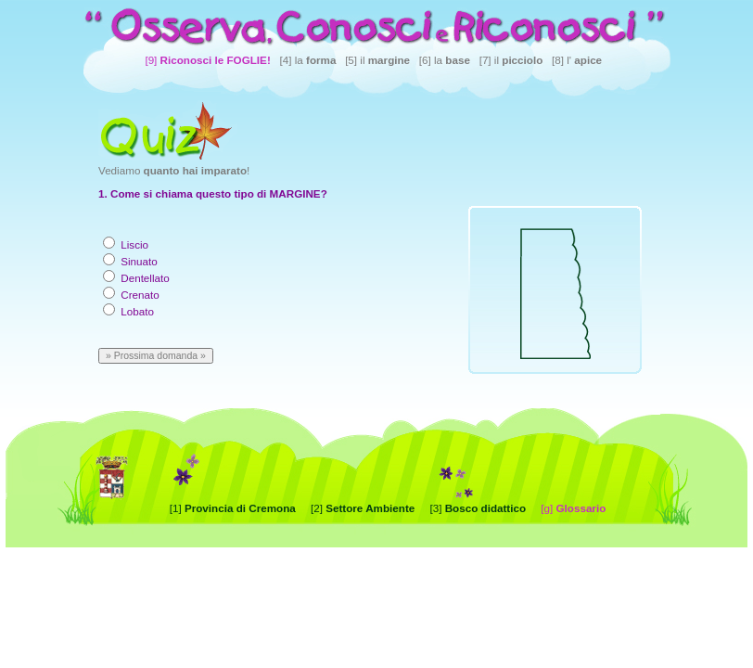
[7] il (511, 60)
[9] (207, 60)
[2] (363, 508)
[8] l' (577, 60)
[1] (233, 508)
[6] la (444, 60)
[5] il (377, 60)
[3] (477, 508)
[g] (573, 508)
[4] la (308, 60)
